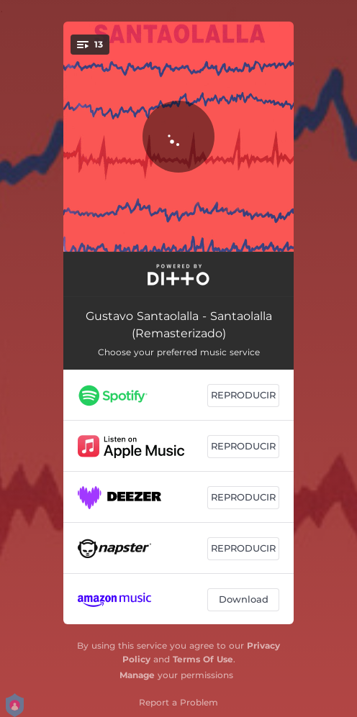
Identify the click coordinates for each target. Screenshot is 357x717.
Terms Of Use (203, 659)
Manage (137, 675)
